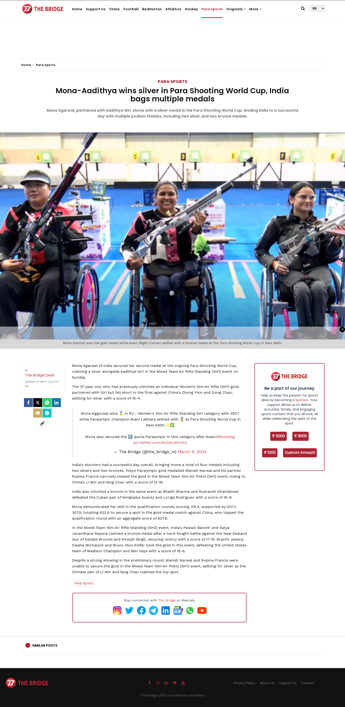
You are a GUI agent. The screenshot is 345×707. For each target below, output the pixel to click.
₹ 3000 (300, 436)
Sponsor (301, 400)
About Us (267, 683)
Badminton (152, 9)
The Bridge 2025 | (154, 695)
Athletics (173, 9)
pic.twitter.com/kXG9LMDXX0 (160, 442)
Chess (114, 9)
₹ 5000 (278, 436)
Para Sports (212, 9)
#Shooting (225, 437)
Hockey (191, 9)
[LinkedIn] (56, 402)
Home (77, 9)
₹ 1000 (270, 452)
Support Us (96, 9)
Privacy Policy (244, 683)
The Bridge (166, 600)
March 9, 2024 (192, 451)
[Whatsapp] (47, 402)
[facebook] (28, 402)
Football (131, 9)
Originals (236, 9)
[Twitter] (37, 402)
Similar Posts (44, 645)
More (255, 9)
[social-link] (42, 423)
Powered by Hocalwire (187, 695)
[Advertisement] (172, 44)
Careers (307, 683)
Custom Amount (300, 452)
